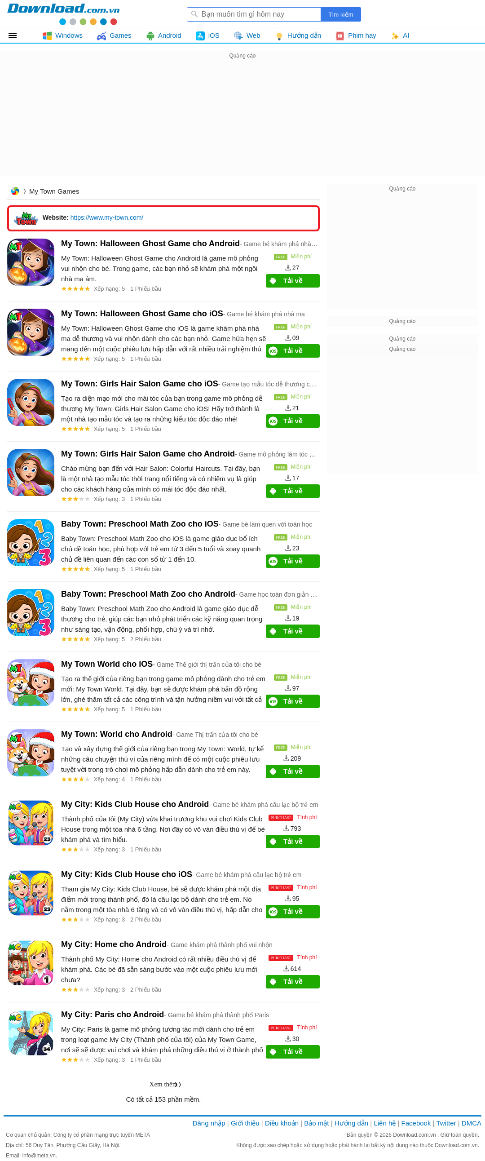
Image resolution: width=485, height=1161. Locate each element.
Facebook (416, 1123)
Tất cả (17, 35)
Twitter (446, 1123)
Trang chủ (14, 192)
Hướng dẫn (351, 1123)
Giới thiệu (245, 1123)
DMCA (471, 1123)
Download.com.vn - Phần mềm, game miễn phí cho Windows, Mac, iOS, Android (63, 14)
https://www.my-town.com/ (107, 217)
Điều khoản (282, 1123)
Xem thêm (164, 1084)
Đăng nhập (209, 1123)
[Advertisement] (242, 124)
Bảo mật (316, 1123)
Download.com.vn (415, 1135)
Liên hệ (385, 1123)
